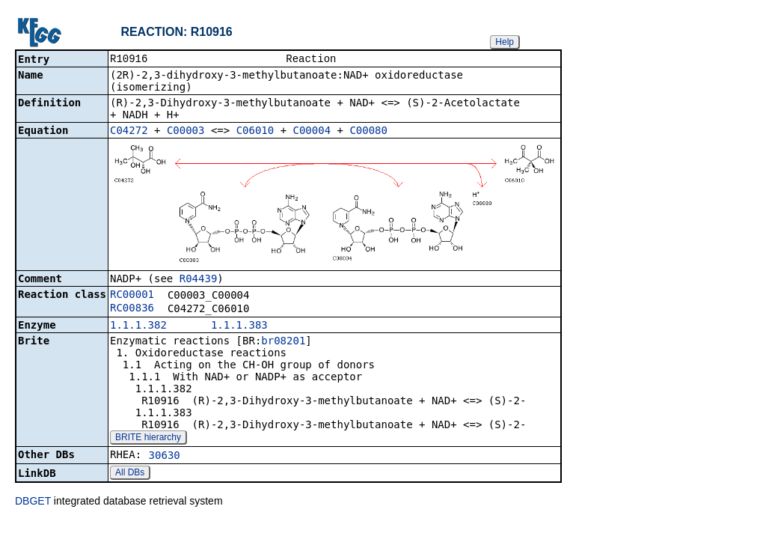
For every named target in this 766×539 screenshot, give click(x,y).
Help (504, 42)
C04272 (129, 132)
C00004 (312, 132)
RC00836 (132, 309)
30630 (164, 457)
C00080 (368, 132)
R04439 (199, 280)
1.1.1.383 (239, 326)
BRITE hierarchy (148, 438)
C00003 (186, 132)
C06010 (255, 132)
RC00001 (132, 296)
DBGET (33, 502)
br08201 (283, 342)
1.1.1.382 (138, 326)
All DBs (129, 474)
